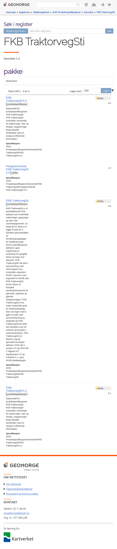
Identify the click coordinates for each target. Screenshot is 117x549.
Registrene (24, 12)
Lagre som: (76, 91)
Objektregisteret (41, 12)
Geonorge (11, 12)
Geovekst (88, 12)
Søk (109, 31)
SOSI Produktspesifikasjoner (67, 12)
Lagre (106, 90)
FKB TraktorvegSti (106, 12)
